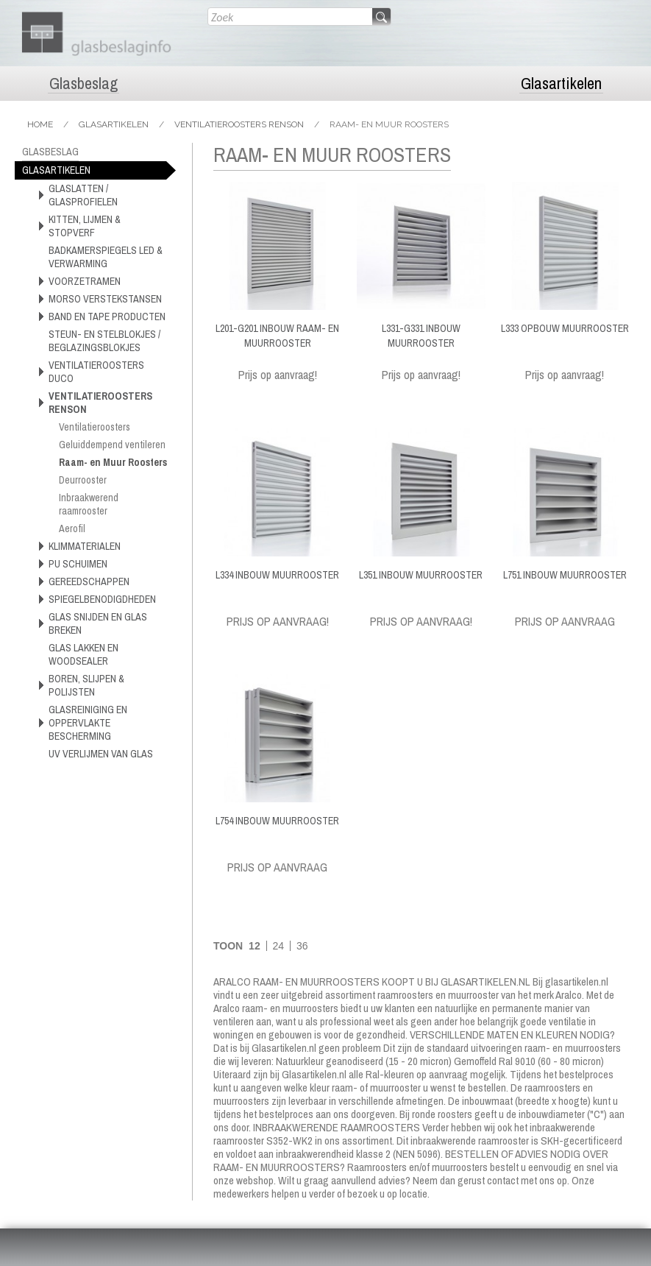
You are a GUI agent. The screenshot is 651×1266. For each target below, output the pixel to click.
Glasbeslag (83, 83)
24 (279, 946)
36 (302, 946)
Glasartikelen (561, 83)
